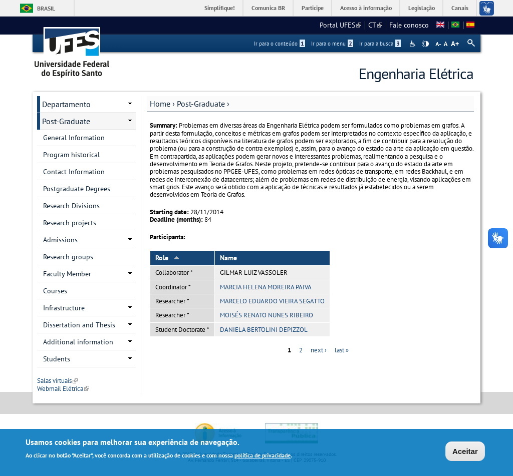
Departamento (66, 104)
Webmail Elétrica (63, 388)
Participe (313, 8)
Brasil (46, 8)
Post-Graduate (201, 104)
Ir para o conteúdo (279, 43)
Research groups (68, 256)
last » (342, 350)
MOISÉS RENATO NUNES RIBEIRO (266, 315)
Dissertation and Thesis (79, 324)
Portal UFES (340, 25)
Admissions (60, 239)
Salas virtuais (57, 380)
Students (56, 358)
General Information (74, 137)
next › (319, 350)
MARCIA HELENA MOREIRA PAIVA (266, 287)
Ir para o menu (332, 43)
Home (160, 104)
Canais (459, 8)
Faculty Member (67, 273)
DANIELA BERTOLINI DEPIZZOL (264, 329)
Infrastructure (64, 307)
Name (228, 257)
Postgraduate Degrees (76, 188)
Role (167, 257)
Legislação (421, 8)
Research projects (69, 222)
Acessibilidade (413, 44)
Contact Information (74, 171)
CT (375, 25)
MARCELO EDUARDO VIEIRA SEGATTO (272, 301)
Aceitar (465, 451)
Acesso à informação (366, 8)
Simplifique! (219, 8)
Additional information (78, 341)
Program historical (71, 154)
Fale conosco (409, 25)
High (425, 44)
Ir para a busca (380, 43)
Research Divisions (71, 205)
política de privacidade (262, 455)
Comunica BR (268, 8)
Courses (55, 290)
